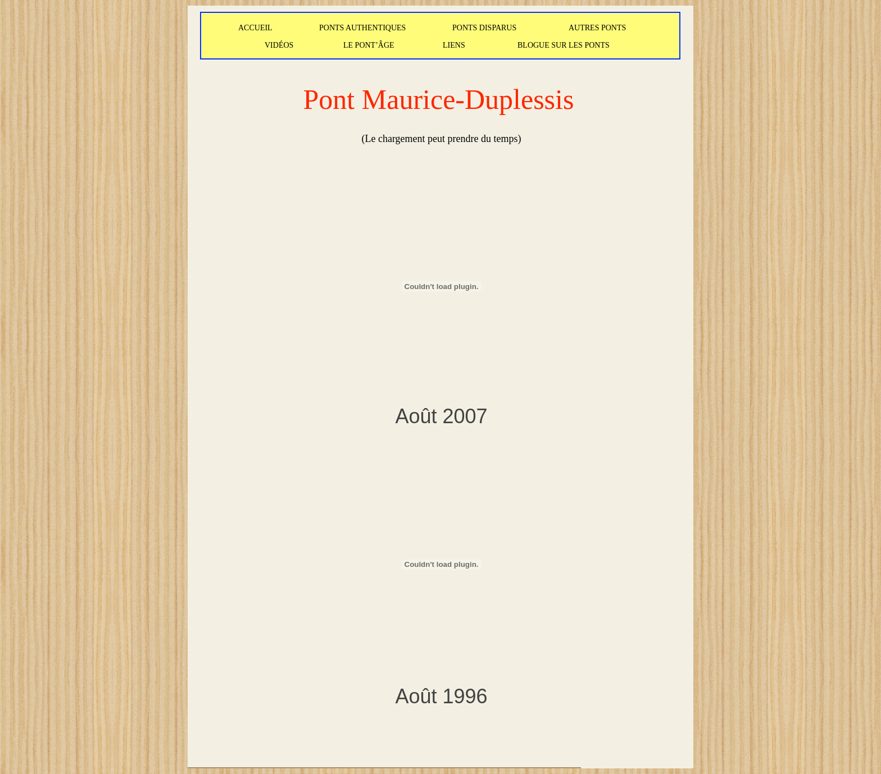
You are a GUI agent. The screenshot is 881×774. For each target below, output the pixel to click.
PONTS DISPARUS (484, 28)
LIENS (454, 45)
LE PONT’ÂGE (368, 45)
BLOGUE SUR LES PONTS (563, 45)
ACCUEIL (255, 28)
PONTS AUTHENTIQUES (362, 28)
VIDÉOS (279, 45)
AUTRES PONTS (597, 28)
